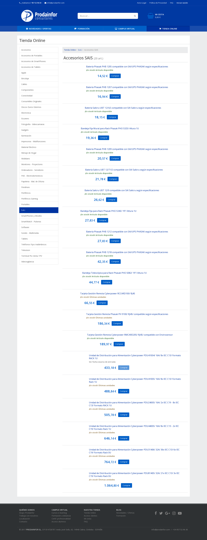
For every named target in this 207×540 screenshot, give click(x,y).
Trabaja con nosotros (28, 515)
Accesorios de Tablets (30, 67)
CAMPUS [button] (125, 28)
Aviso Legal (141, 3)
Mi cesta (87, 518)
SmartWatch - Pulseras (31, 221)
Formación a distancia (61, 515)
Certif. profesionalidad (61, 518)
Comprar (115, 76)
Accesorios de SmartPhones (33, 61)
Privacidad (158, 3)
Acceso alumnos (59, 521)
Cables (24, 84)
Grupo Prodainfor (26, 513)
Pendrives (25, 187)
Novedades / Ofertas (125, 513)
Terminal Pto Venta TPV (31, 256)
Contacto (23, 521)
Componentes (27, 90)
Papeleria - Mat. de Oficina (32, 181)
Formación (121, 515)
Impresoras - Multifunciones (33, 141)
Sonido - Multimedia (30, 233)
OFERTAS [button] (38, 28)
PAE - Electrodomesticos (32, 175)
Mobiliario (25, 158)
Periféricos (26, 193)
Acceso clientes (90, 515)
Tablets (24, 238)
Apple (23, 72)
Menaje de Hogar (28, 153)
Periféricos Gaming (29, 198)
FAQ (171, 3)
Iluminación (26, 135)
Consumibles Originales (31, 101)
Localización (24, 518)
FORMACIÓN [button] (81, 28)
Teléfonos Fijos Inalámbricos (33, 244)
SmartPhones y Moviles (31, 216)
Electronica (26, 113)
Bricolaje (25, 78)
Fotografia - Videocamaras (32, 124)
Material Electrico (28, 147)
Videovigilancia (27, 261)
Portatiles (25, 204)
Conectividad (26, 95)
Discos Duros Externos (31, 107)
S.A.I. (23, 210)
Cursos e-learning (59, 513)
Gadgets (25, 130)
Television (25, 250)
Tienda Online (70, 50)
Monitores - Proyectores (32, 164)
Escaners (25, 118)
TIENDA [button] (168, 28)
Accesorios (26, 50)
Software (25, 227)
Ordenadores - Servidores (32, 170)
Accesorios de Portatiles (31, 55)
